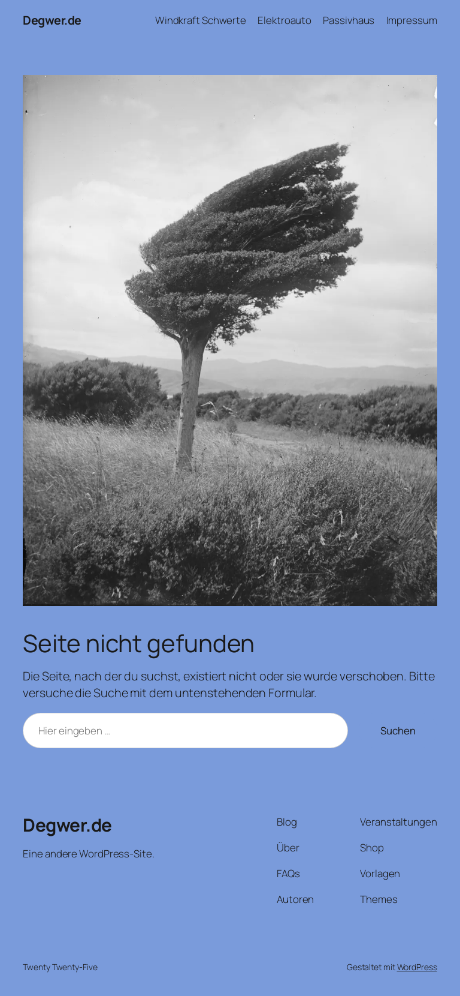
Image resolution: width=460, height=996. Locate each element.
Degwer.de (52, 20)
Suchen (398, 730)
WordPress (417, 967)
